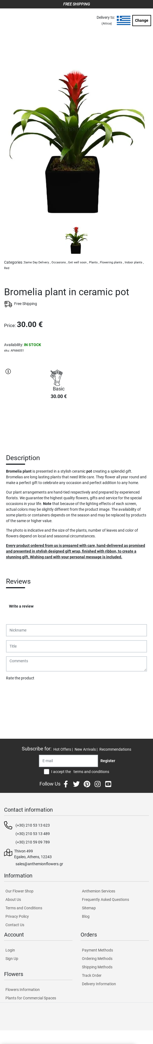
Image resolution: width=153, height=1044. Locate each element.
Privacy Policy (17, 916)
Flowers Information (22, 989)
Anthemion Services (98, 891)
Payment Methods (97, 950)
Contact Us (14, 925)
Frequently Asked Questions (105, 899)
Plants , (94, 262)
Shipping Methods (97, 967)
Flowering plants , (112, 262)
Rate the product (20, 678)
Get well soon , (78, 262)
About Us (13, 899)
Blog (86, 916)
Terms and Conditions (23, 908)
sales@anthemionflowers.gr (39, 864)
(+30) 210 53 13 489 (33, 833)
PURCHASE (58, 423)
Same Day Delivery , (37, 262)
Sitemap (89, 908)
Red (6, 268)
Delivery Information (99, 984)
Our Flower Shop (19, 891)
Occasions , (59, 262)
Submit (15, 692)
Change (141, 20)
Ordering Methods (97, 958)
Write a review (21, 606)
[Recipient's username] (68, 761)
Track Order (92, 975)
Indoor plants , (134, 262)
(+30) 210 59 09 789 (33, 842)
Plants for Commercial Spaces (30, 998)
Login (10, 950)
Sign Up (11, 958)
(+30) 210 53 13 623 (33, 825)
